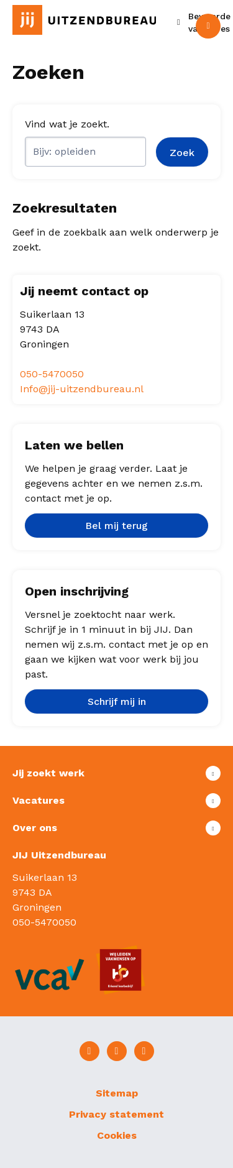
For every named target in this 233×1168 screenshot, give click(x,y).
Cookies (117, 1135)
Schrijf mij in (117, 701)
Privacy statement (116, 1114)
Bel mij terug (116, 525)
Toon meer (116, 773)
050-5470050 (52, 374)
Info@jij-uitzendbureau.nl (82, 389)
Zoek (182, 153)
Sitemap (117, 1093)
